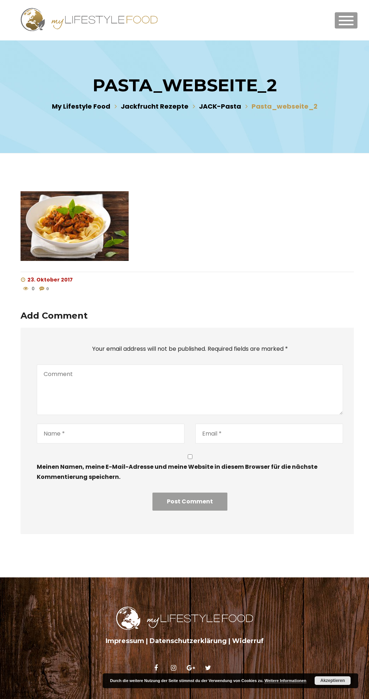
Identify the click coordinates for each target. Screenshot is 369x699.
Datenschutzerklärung (188, 641)
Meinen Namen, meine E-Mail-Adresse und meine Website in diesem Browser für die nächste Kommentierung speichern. (177, 472)
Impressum (125, 641)
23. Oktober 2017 (47, 279)
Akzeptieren (332, 680)
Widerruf (248, 641)
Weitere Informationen (285, 680)
